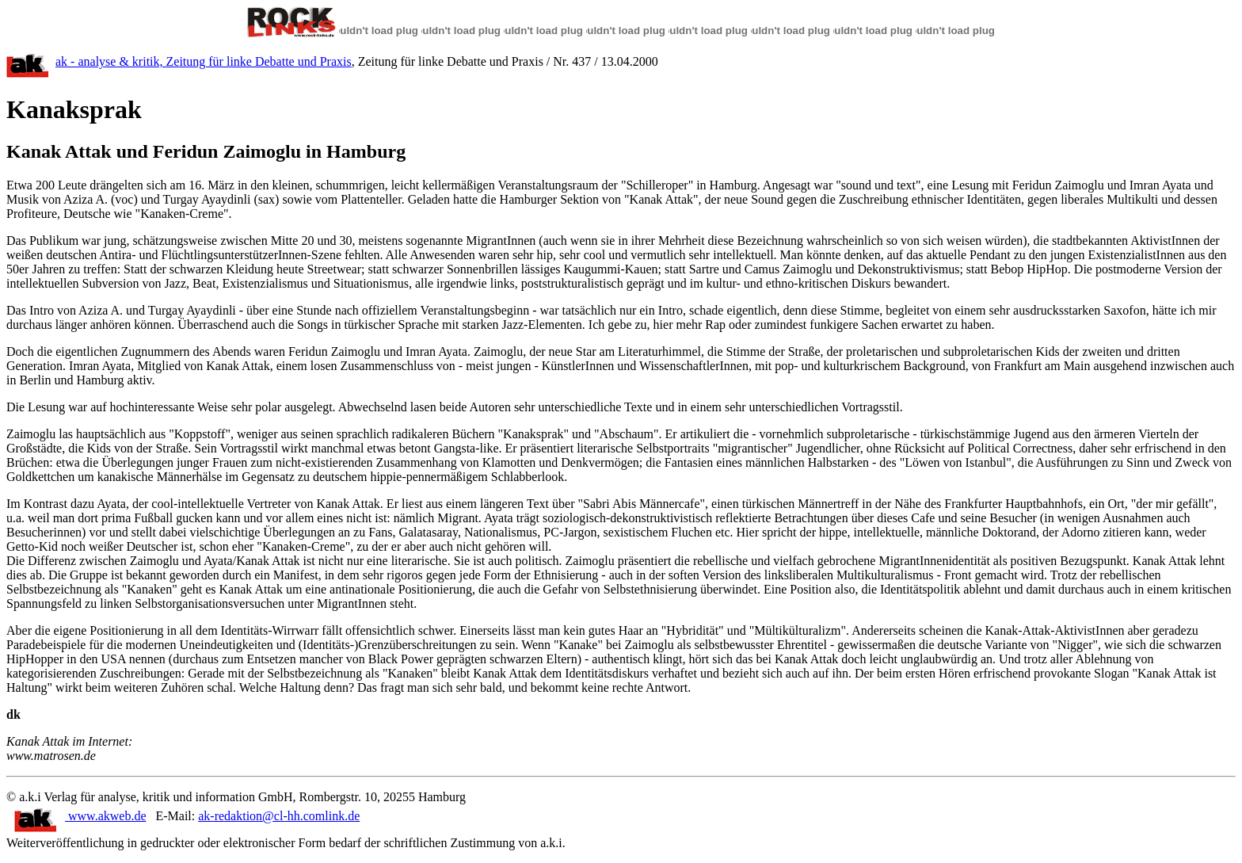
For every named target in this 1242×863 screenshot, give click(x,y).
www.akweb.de (80, 816)
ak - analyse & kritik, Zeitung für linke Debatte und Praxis (203, 61)
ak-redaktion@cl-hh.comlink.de (279, 816)
